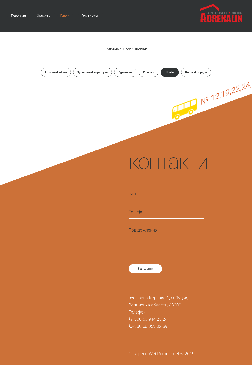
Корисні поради (196, 72)
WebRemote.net (164, 353)
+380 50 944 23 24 (148, 319)
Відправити (145, 268)
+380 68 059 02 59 (148, 326)
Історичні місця (56, 72)
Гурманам (125, 72)
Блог (127, 49)
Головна (112, 49)
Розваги (148, 72)
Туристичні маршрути (92, 72)
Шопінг (170, 72)
